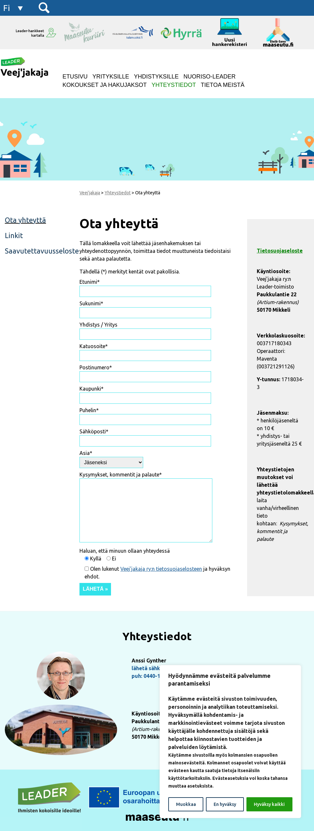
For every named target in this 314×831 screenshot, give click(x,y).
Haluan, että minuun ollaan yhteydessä (124, 551)
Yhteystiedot (174, 85)
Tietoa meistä (223, 85)
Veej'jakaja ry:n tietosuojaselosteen (161, 569)
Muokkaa (186, 804)
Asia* (85, 453)
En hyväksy (225, 804)
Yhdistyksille (156, 76)
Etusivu (75, 76)
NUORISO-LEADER (209, 76)
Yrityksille (110, 76)
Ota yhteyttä (25, 220)
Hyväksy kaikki (269, 804)
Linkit (14, 235)
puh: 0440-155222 (153, 676)
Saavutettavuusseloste (36, 251)
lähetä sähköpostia (155, 668)
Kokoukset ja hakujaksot (104, 85)
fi (6, 8)
